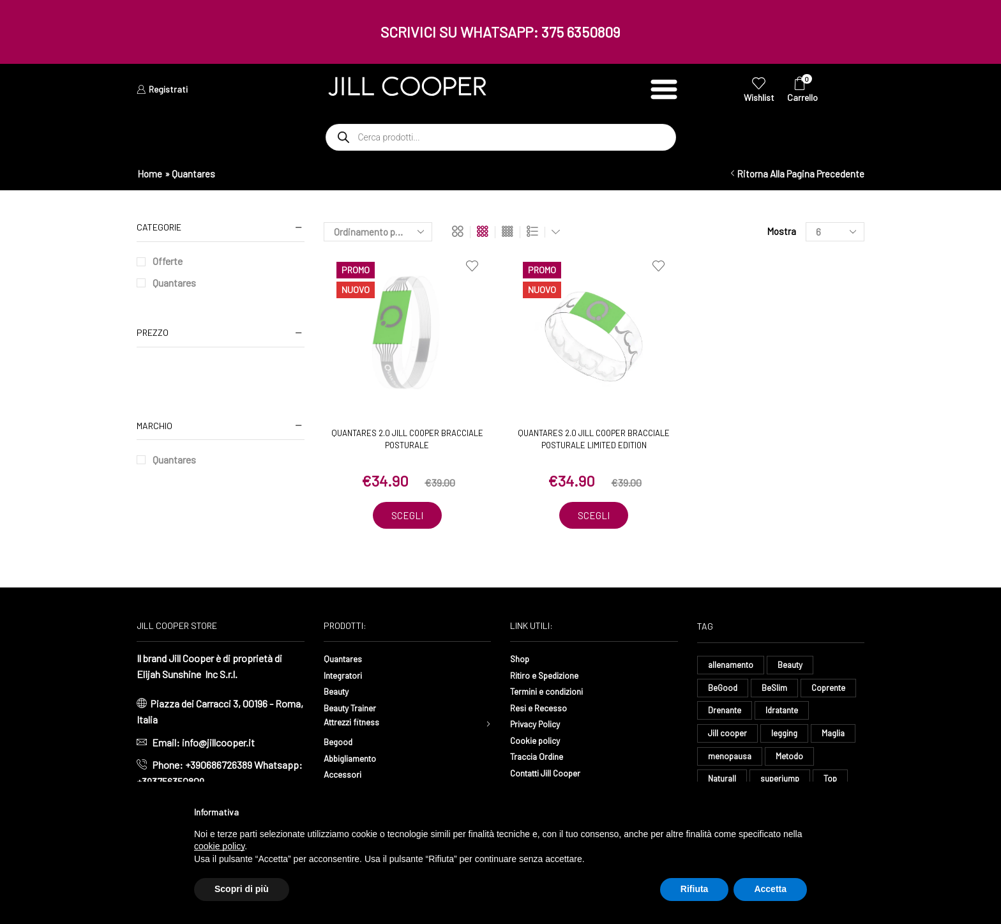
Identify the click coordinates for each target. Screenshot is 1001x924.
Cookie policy (539, 740)
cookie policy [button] (219, 846)
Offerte (168, 261)
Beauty (339, 692)
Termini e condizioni (553, 692)
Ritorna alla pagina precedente (800, 173)
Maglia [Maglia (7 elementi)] (837, 737)
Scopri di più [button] (241, 889)
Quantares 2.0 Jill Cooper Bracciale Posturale (407, 439)
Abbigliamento (355, 761)
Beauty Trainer (354, 708)
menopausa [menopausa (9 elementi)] (730, 761)
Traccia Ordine (540, 757)
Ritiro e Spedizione (550, 675)
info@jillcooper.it (218, 743)
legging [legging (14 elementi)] (786, 737)
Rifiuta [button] (695, 889)
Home (149, 173)
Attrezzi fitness (357, 724)
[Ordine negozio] (378, 231)
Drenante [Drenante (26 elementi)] (725, 713)
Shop (521, 659)
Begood (340, 745)
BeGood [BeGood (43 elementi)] (723, 690)
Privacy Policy (540, 724)
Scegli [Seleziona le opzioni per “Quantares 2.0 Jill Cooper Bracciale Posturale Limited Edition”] (594, 516)
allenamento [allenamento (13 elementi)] (732, 666)
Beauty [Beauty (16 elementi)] (793, 666)
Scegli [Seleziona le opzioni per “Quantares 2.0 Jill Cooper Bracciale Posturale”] (407, 516)
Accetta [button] (770, 889)
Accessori (345, 777)
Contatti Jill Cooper (551, 773)
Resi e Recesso (543, 708)
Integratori (346, 675)
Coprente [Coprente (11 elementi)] (832, 690)
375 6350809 (581, 32)
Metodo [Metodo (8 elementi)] (792, 761)
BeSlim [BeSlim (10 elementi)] (776, 690)
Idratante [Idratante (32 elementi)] (785, 713)
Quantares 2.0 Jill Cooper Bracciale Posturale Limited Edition (594, 439)
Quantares (174, 282)
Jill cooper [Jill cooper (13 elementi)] (728, 737)
